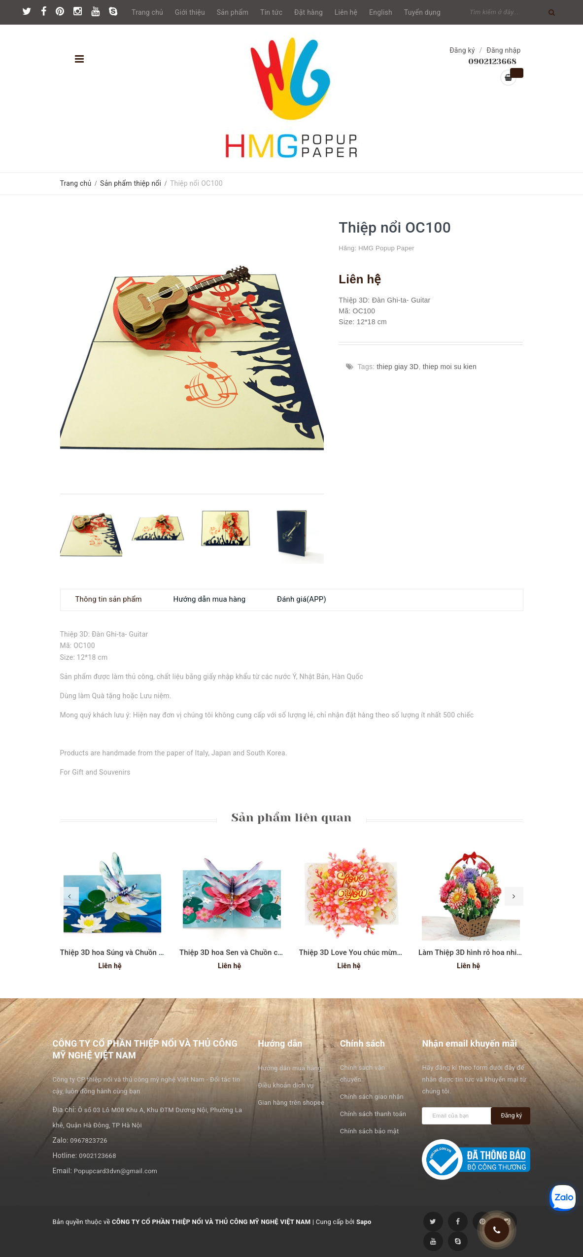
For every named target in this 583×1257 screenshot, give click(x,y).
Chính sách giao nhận (372, 1096)
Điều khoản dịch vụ (285, 1085)
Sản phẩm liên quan (291, 817)
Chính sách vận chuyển (362, 1073)
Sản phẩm (233, 12)
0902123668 (97, 1155)
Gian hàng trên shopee (291, 1102)
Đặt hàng (308, 12)
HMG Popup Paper (386, 248)
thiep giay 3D (397, 367)
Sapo (364, 1221)
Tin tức (271, 12)
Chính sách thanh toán (373, 1114)
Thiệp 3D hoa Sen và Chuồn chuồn (237, 952)
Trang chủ (147, 12)
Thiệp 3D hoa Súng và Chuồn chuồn (120, 952)
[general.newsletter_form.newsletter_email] (459, 1115)
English (380, 12)
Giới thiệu (190, 12)
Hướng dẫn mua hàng (289, 1068)
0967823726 (88, 1140)
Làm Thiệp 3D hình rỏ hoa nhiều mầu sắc (486, 952)
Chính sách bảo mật (369, 1131)
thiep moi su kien (450, 367)
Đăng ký (462, 50)
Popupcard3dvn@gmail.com (115, 1171)
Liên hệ (346, 12)
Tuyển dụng (422, 12)
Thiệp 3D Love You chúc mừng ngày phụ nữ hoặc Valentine (398, 952)
